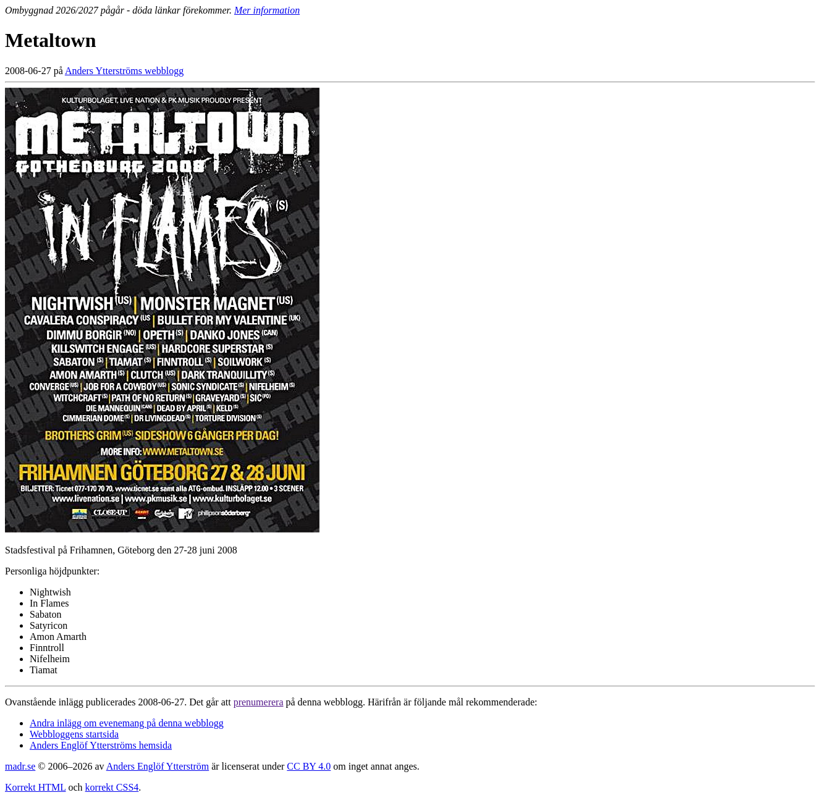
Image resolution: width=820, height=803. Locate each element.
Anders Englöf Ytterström (157, 766)
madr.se (20, 766)
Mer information (267, 10)
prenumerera (259, 702)
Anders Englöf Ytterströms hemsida (101, 745)
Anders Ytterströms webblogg (124, 70)
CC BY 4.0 (309, 766)
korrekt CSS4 (112, 787)
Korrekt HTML (35, 787)
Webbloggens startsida (74, 734)
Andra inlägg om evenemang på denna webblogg (127, 723)
